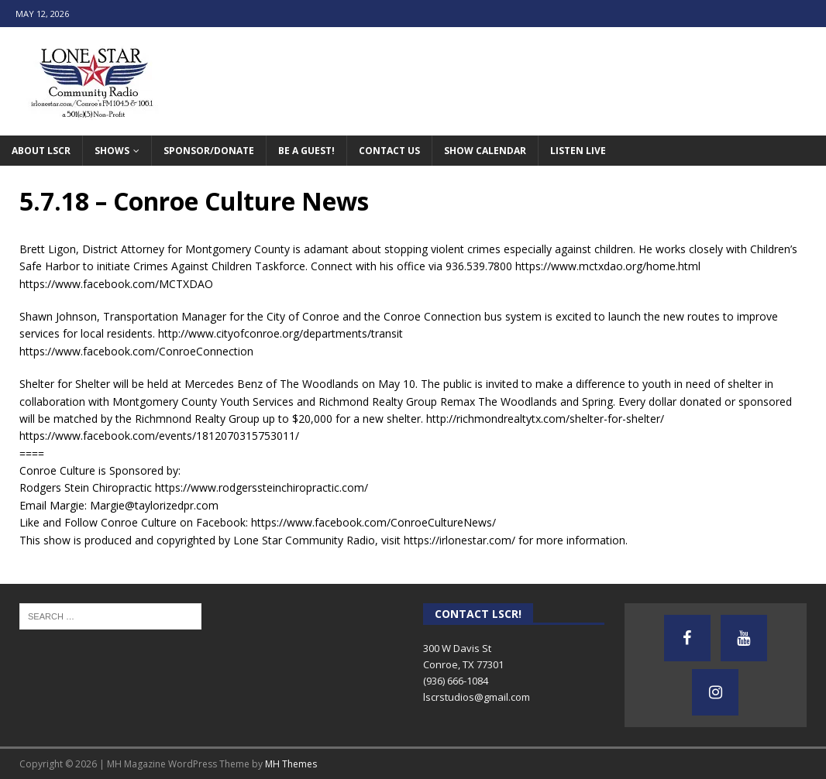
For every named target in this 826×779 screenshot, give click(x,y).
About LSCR (41, 150)
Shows (112, 150)
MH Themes (291, 763)
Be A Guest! (306, 150)
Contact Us (389, 150)
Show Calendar (485, 150)
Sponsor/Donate (208, 150)
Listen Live (578, 150)
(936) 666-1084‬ (455, 681)
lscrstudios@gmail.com (476, 697)
